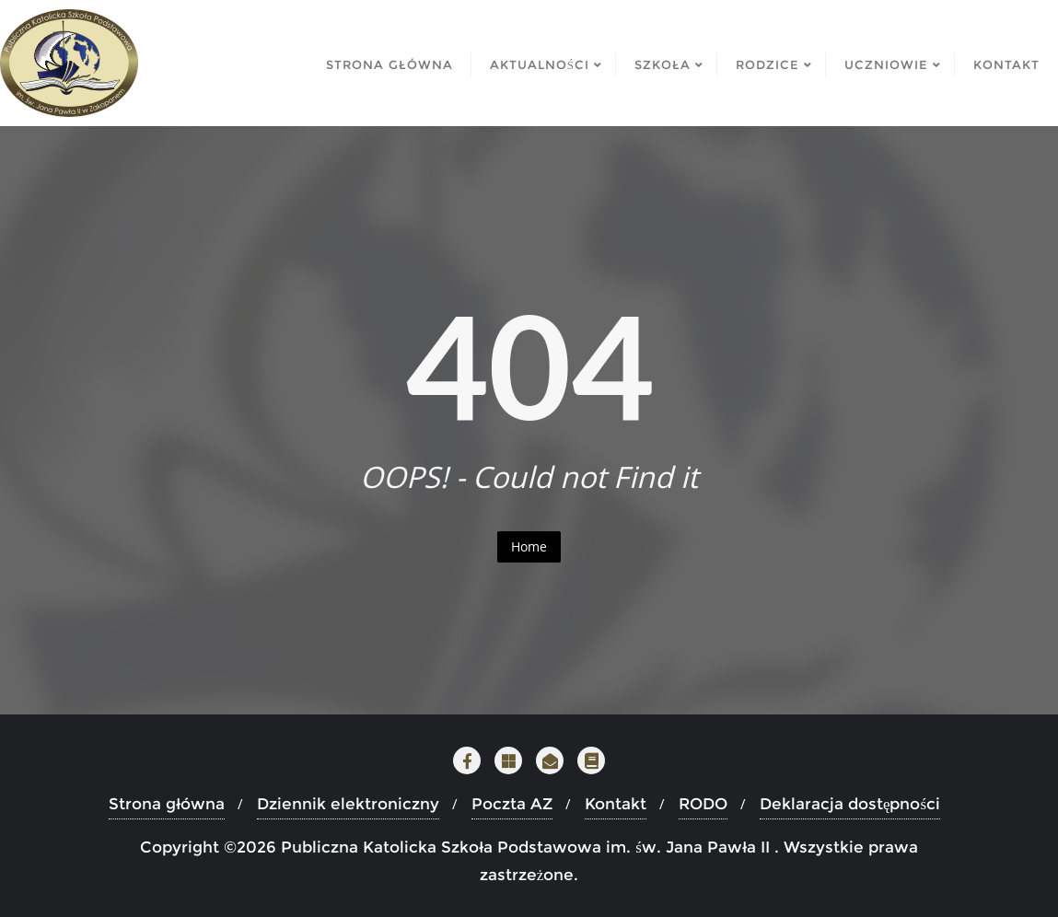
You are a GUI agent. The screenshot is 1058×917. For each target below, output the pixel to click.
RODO (703, 804)
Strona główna (167, 804)
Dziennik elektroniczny (348, 804)
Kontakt (615, 804)
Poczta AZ (511, 804)
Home (529, 546)
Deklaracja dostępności (850, 804)
